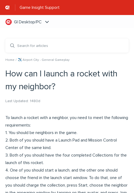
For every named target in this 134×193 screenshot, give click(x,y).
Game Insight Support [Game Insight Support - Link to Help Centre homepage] (40, 7)
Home (10, 60)
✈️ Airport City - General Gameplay (44, 60)
